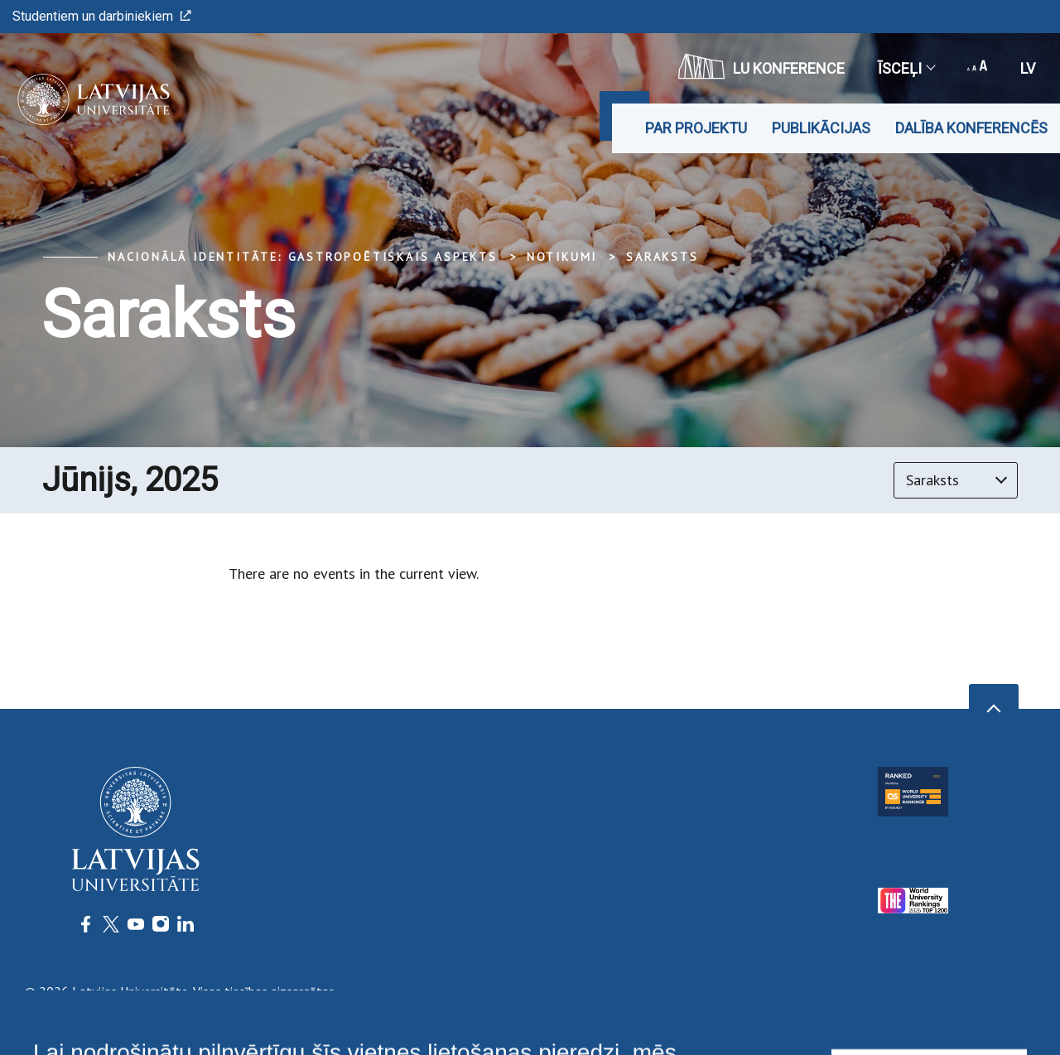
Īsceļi (906, 68)
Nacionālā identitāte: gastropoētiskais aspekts (303, 256)
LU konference (761, 66)
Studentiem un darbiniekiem (101, 16)
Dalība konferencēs (971, 128)
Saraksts (662, 256)
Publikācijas (821, 128)
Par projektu (696, 128)
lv (1027, 68)
